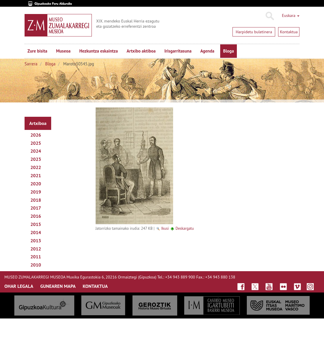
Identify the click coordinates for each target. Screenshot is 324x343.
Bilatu (269, 16)
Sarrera (31, 64)
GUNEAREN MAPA (58, 286)
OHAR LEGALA (18, 286)
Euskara (290, 15)
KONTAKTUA (95, 286)
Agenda (207, 51)
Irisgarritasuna (178, 51)
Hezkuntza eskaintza (98, 51)
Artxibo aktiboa (141, 51)
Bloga (228, 51)
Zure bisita (37, 51)
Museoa (63, 51)
